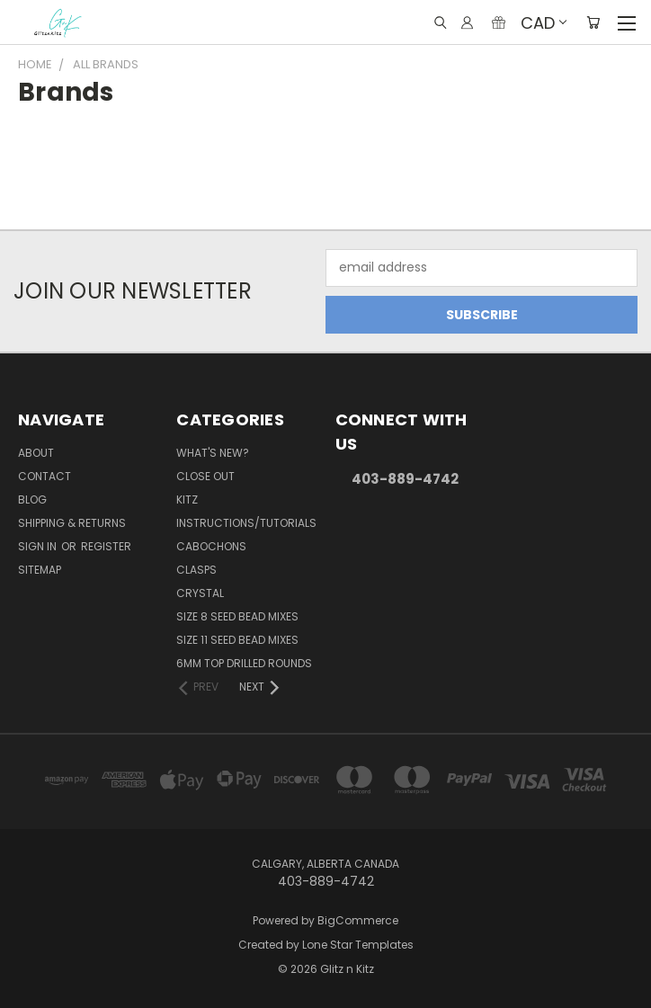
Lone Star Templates (358, 944)
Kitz (187, 499)
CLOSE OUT (205, 476)
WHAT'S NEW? (212, 452)
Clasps (196, 569)
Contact (44, 476)
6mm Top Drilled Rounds (244, 663)
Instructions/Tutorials (246, 523)
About (36, 452)
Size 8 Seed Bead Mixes (237, 616)
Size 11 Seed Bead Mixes (237, 639)
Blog (32, 499)
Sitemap (39, 569)
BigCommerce (357, 920)
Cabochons (211, 546)
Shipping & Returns (72, 523)
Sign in (38, 546)
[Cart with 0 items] (593, 22)
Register (106, 546)
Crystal (200, 593)
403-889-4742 (405, 478)
